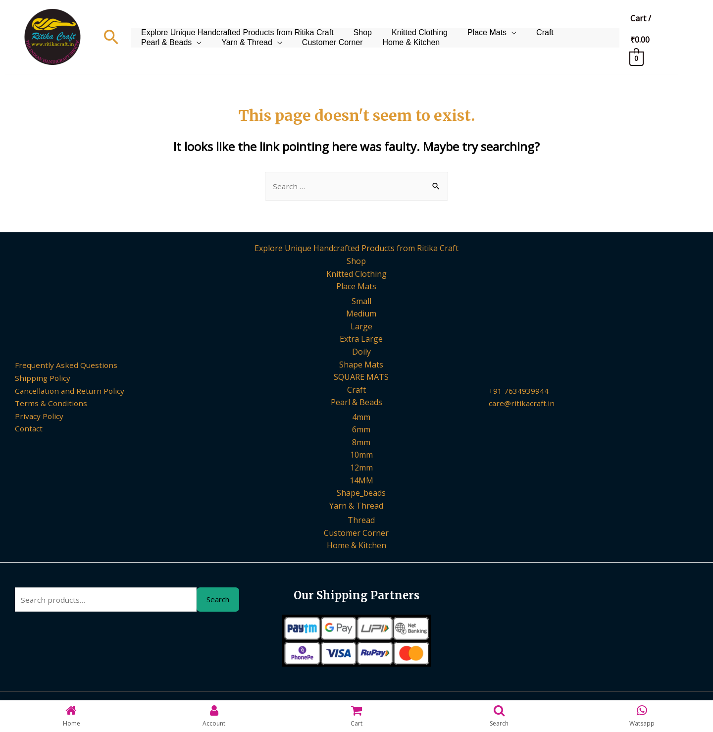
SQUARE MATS (361, 377)
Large (361, 326)
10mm (361, 455)
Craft (522, 24)
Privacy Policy (34, 416)
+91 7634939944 (519, 391)
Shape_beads (361, 493)
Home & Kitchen (318, 49)
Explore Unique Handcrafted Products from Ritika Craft (235, 24)
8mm (361, 442)
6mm (361, 430)
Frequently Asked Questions (62, 366)
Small (361, 301)
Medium (361, 314)
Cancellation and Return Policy (66, 391)
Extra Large (361, 339)
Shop (355, 24)
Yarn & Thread (164, 49)
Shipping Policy (38, 378)
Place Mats (469, 24)
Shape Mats (361, 365)
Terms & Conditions (47, 404)
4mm (361, 417)
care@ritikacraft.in (523, 404)
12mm (361, 468)
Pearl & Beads (571, 24)
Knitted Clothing (407, 24)
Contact (24, 429)
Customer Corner (244, 49)
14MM (361, 480)
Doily (361, 352)
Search (217, 601)
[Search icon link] (111, 37)
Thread (361, 521)
